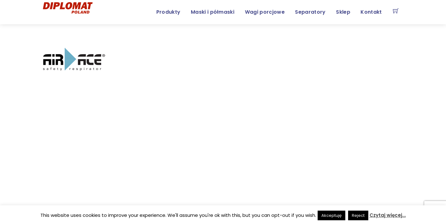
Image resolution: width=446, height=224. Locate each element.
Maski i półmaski (212, 12)
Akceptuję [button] (331, 215)
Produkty (168, 12)
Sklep (343, 12)
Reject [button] (358, 215)
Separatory (310, 12)
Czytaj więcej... (388, 215)
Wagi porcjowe (265, 12)
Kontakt (371, 12)
